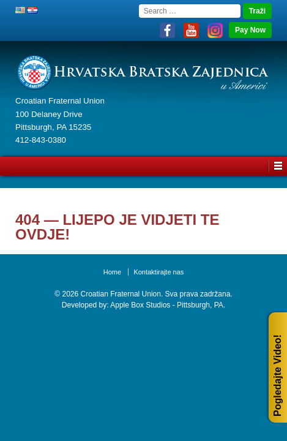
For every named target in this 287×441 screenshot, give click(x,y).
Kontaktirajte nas (158, 272)
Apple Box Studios (140, 305)
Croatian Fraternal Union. (120, 294)
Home (112, 272)
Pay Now (250, 30)
